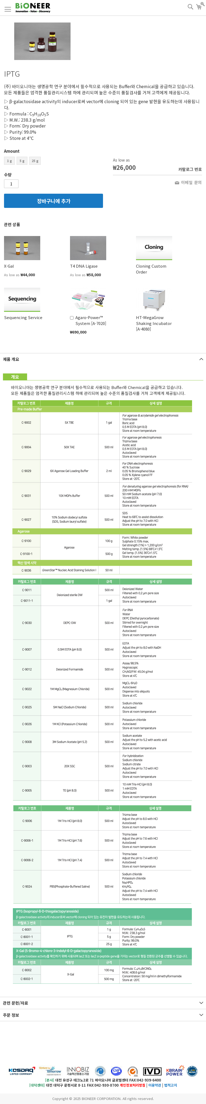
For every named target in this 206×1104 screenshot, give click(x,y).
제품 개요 (11, 359)
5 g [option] (22, 160)
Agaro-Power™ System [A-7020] (90, 320)
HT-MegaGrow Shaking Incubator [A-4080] (154, 323)
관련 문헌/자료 (15, 1003)
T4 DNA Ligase (84, 266)
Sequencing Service (23, 317)
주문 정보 (11, 1015)
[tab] (103, 359)
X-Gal (9, 266)
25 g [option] (35, 160)
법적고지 (170, 1085)
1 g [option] (9, 160)
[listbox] (53, 161)
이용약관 (154, 1085)
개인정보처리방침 (132, 1085)
